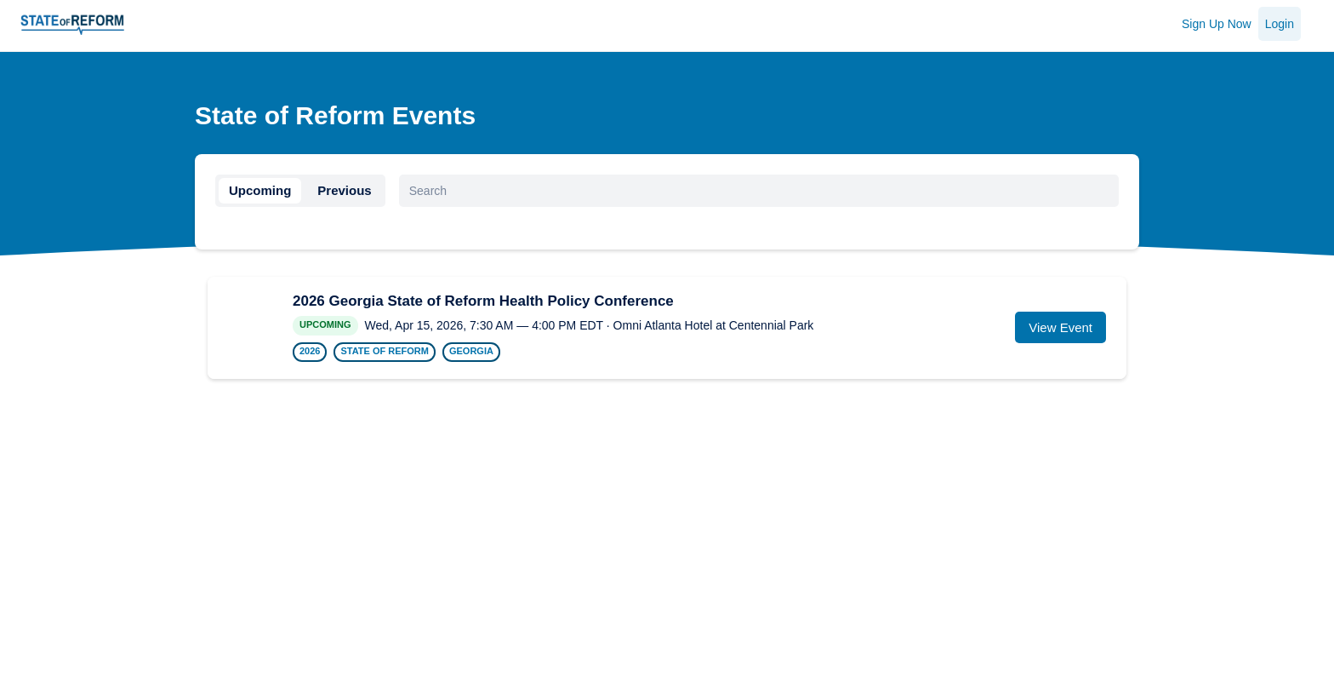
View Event (1060, 327)
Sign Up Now (1216, 24)
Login (1279, 24)
